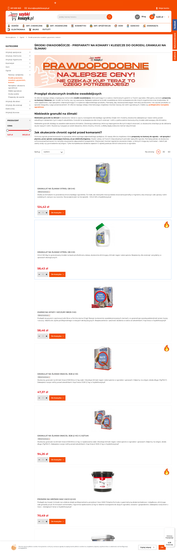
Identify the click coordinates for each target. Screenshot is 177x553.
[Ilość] (43, 212)
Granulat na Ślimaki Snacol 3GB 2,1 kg (56, 251)
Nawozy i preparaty (20, 74)
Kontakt (63, 513)
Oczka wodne (13, 94)
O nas (8, 513)
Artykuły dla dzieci (19, 101)
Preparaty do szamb (16, 97)
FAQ (7, 531)
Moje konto (164, 8)
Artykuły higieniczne (19, 59)
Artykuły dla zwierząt (19, 105)
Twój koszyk (65, 516)
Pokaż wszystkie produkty (157, 410)
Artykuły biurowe (12, 112)
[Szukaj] (109, 17)
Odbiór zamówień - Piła (16, 525)
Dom (19, 67)
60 (169, 152)
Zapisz (151, 513)
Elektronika (19, 109)
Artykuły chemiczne (19, 56)
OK (162, 547)
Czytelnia (64, 519)
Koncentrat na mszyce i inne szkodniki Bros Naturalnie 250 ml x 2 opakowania (56, 374)
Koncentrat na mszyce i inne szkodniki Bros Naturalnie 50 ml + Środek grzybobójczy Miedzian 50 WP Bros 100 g (148, 374)
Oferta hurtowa (44, 192)
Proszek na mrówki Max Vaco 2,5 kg (147, 251)
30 (164, 152)
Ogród (19, 70)
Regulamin (11, 516)
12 (158, 152)
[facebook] (88, 539)
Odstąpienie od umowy (16, 528)
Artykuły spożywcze (19, 52)
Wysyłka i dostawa (14, 522)
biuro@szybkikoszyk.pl (37, 8)
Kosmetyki (19, 63)
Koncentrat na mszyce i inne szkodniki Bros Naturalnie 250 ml (148, 313)
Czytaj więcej (147, 547)
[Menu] (173, 529)
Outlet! (46, 29)
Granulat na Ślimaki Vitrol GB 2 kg (102, 190)
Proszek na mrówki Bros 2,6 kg (54, 313)
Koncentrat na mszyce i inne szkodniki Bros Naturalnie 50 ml (101, 374)
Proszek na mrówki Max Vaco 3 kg (102, 313)
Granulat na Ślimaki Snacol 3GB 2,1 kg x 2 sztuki (102, 251)
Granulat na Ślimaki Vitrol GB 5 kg (56, 189)
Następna (137, 409)
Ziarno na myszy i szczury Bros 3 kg (148, 190)
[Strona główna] (11, 37)
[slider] (7, 130)
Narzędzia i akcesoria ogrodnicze (16, 87)
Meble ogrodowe (15, 91)
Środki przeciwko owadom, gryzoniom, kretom (17, 80)
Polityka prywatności (15, 519)
